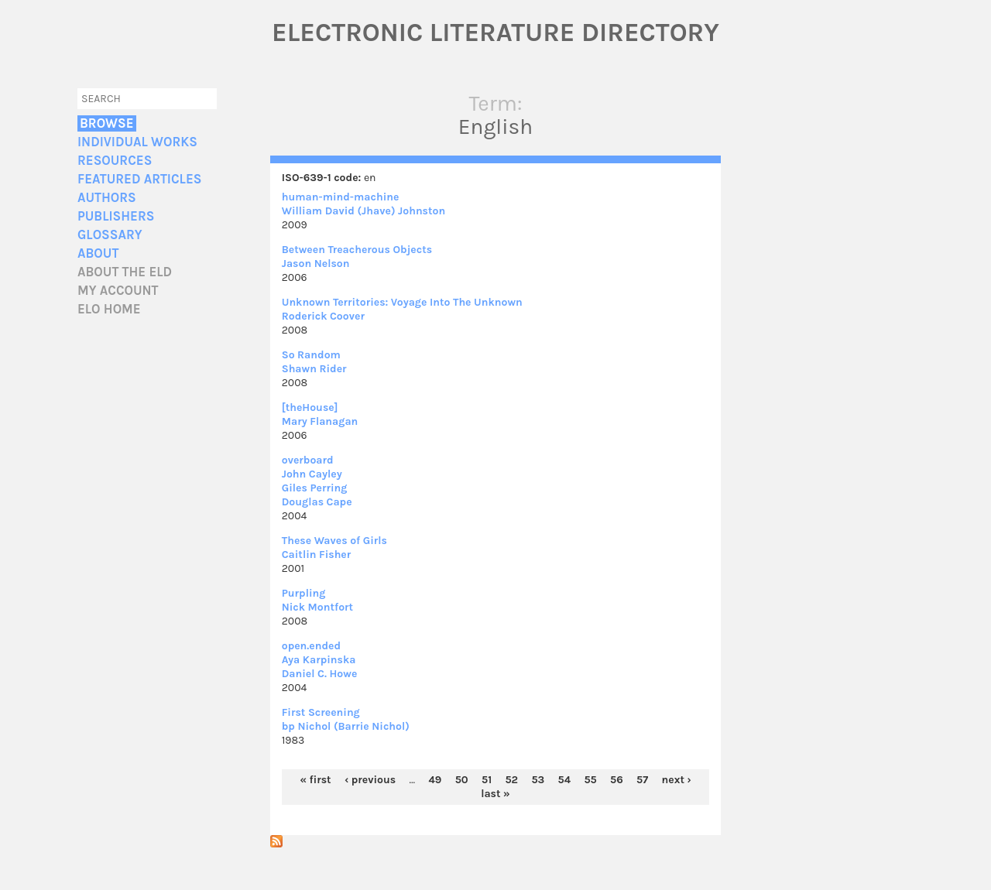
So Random (311, 354)
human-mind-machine (340, 197)
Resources (114, 160)
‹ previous (370, 779)
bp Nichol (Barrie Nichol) (346, 726)
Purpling (304, 593)
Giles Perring (315, 488)
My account (118, 290)
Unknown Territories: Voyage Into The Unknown (402, 302)
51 (487, 779)
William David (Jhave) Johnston (363, 210)
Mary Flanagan (320, 421)
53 (537, 779)
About (97, 253)
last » (495, 793)
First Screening (321, 712)
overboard (308, 460)
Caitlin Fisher (316, 554)
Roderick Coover (323, 316)
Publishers (115, 216)
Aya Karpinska (319, 659)
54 (564, 779)
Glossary (109, 235)
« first (315, 779)
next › (676, 779)
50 (461, 779)
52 (511, 779)
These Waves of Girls (334, 540)
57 (642, 779)
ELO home (109, 309)
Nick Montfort (317, 607)
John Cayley (312, 474)
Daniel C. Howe (320, 673)
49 (434, 779)
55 (590, 779)
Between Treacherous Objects (357, 249)
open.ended (311, 645)
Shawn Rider (314, 368)
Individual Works (137, 142)
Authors (106, 197)
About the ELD (124, 272)
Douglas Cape (317, 501)
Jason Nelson (316, 263)
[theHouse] (310, 407)
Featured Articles (139, 179)
